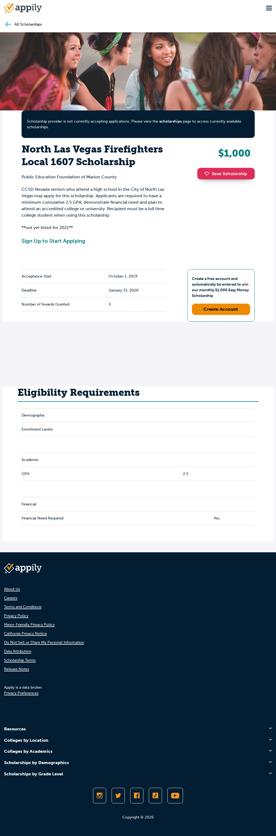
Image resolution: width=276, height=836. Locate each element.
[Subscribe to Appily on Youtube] (175, 795)
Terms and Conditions (23, 607)
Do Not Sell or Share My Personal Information (44, 642)
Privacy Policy (16, 615)
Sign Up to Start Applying (53, 241)
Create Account (220, 309)
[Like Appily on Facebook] (136, 795)
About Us (12, 589)
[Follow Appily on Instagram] (99, 795)
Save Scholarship (226, 173)
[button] (208, 173)
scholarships (170, 121)
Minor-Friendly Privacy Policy (29, 624)
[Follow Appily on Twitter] (118, 795)
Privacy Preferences (21, 693)
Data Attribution (17, 651)
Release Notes (16, 669)
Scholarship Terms (20, 660)
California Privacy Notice (25, 633)
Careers (10, 598)
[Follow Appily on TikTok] (155, 795)
